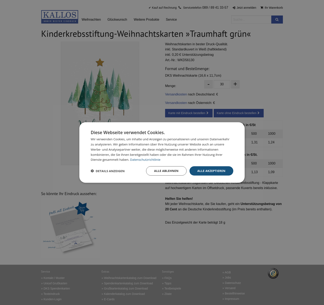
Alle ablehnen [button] (166, 171)
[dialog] (162, 152)
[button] (108, 171)
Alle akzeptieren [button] (211, 171)
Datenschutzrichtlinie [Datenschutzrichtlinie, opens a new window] (145, 159)
